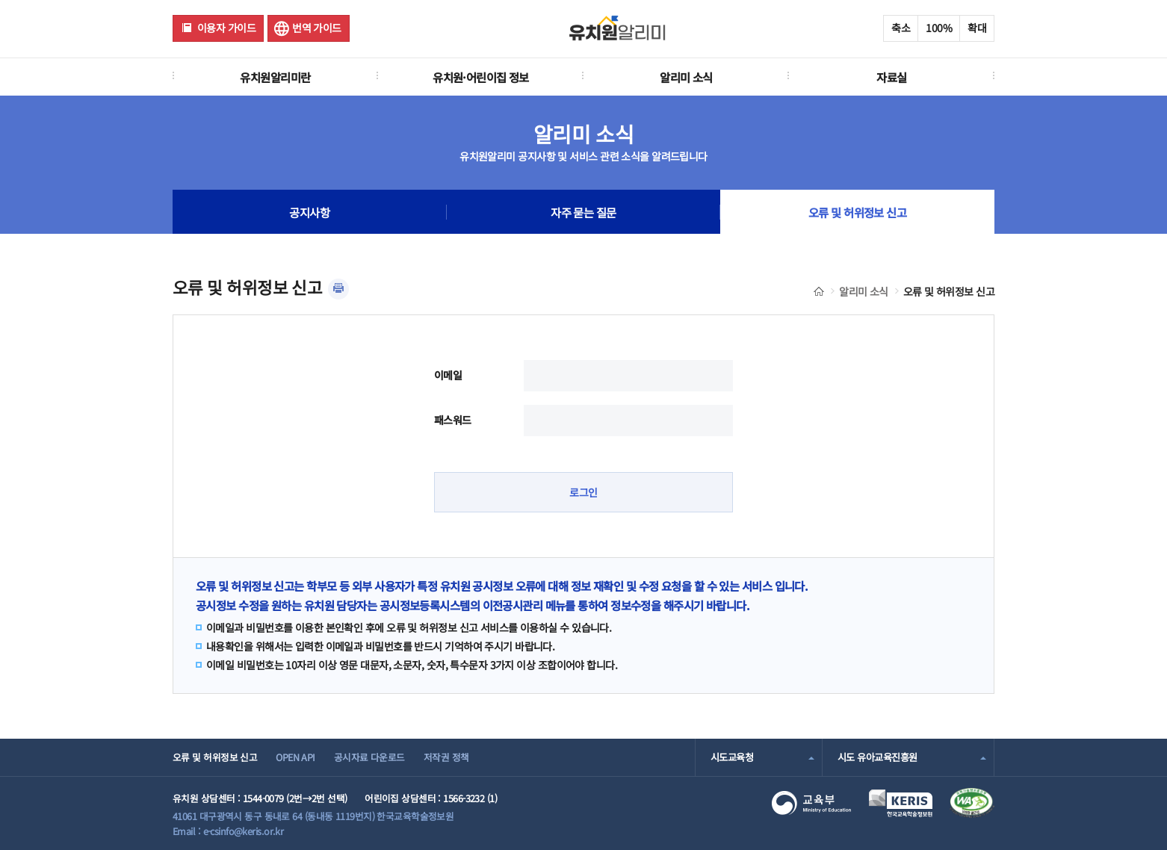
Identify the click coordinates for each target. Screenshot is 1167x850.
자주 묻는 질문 (583, 212)
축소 (900, 27)
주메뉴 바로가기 (0, 0)
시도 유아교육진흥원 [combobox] (877, 757)
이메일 (448, 374)
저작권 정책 (446, 757)
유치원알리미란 (275, 77)
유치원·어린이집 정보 (481, 77)
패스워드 (452, 419)
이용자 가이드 (226, 27)
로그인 (583, 492)
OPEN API (295, 757)
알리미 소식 (686, 77)
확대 (977, 27)
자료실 (891, 77)
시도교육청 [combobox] (732, 757)
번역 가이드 (316, 27)
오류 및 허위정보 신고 (857, 212)
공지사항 (309, 212)
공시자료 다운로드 (369, 757)
